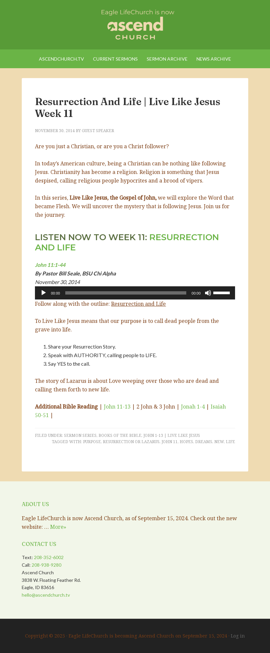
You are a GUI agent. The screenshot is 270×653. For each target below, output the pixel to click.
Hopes (186, 441)
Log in (238, 636)
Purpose (92, 441)
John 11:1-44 (50, 265)
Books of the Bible (120, 435)
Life (230, 441)
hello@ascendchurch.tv (46, 595)
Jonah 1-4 (193, 406)
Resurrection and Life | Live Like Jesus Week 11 (127, 108)
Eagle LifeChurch (135, 23)
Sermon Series (80, 435)
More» (58, 526)
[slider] (125, 293)
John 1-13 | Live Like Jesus (171, 435)
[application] (135, 292)
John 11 (170, 441)
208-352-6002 (49, 557)
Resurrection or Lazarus (131, 441)
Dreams (203, 441)
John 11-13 (117, 406)
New (219, 441)
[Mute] (208, 293)
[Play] (43, 293)
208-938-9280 (46, 565)
